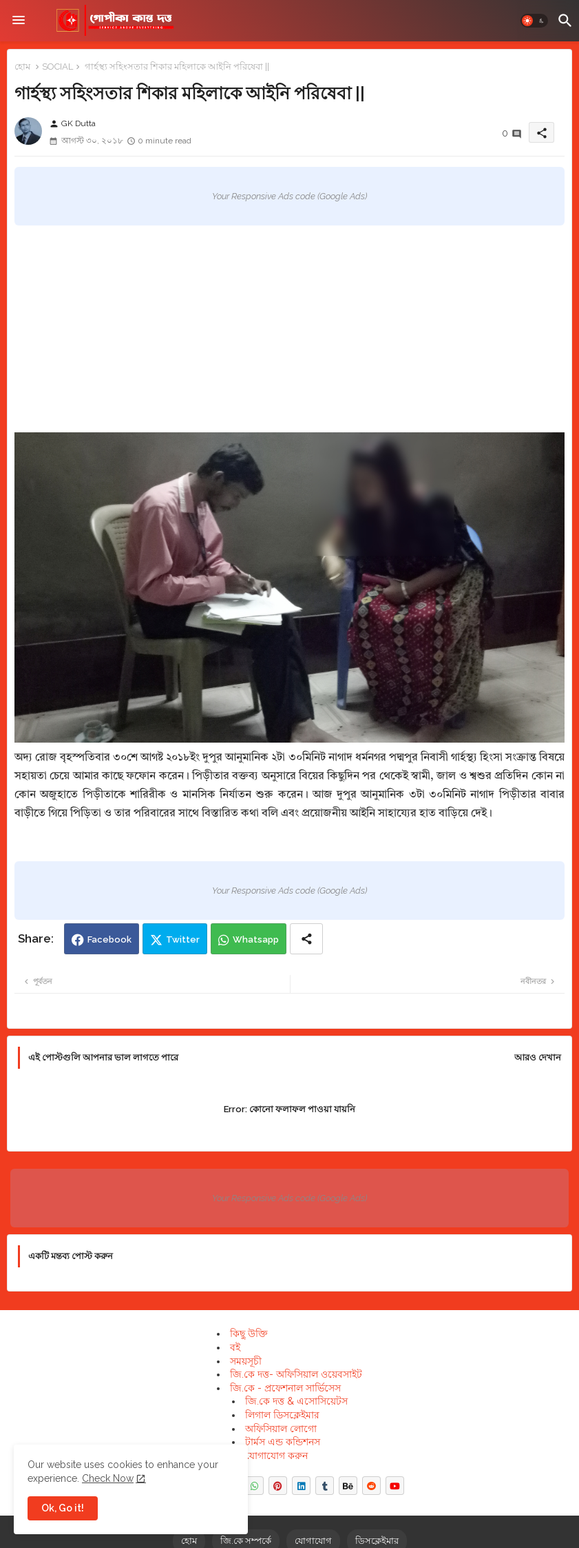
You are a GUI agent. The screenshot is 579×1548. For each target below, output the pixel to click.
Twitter (183, 939)
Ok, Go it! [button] (62, 1508)
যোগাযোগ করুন (276, 1455)
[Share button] (306, 938)
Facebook (109, 939)
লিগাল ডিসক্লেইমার (282, 1414)
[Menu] (18, 20)
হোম (22, 66)
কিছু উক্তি (249, 1333)
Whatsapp (256, 939)
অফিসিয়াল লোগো (281, 1428)
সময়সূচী (246, 1361)
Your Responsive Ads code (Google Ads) (289, 196)
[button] (534, 21)
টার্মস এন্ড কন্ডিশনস (282, 1441)
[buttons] (254, 1485)
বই (235, 1347)
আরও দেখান (537, 1057)
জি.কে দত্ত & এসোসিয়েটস (296, 1401)
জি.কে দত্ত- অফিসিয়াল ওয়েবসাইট (296, 1374)
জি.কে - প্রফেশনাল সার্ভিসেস (285, 1388)
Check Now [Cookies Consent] (108, 1478)
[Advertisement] (289, 328)
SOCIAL (57, 66)
